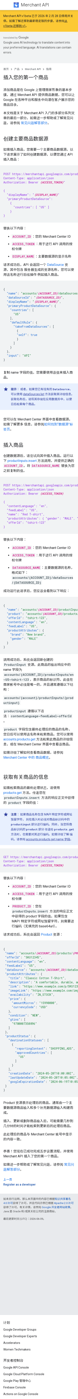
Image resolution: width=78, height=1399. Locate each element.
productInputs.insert (22, 461)
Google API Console (16, 1367)
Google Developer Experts (20, 1336)
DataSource (55, 265)
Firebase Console (14, 1387)
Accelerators (11, 1342)
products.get (12, 793)
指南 (49, 69)
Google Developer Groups (19, 1329)
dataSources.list (33, 394)
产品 (17, 69)
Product (46, 934)
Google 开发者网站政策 (56, 1207)
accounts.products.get (19, 739)
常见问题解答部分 (34, 123)
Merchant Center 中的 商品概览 (26, 757)
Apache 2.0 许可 (64, 1203)
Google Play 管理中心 (17, 1380)
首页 (6, 69)
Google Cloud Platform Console (23, 1374)
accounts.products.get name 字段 (48, 839)
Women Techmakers (17, 1349)
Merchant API (35, 5)
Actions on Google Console (20, 1394)
